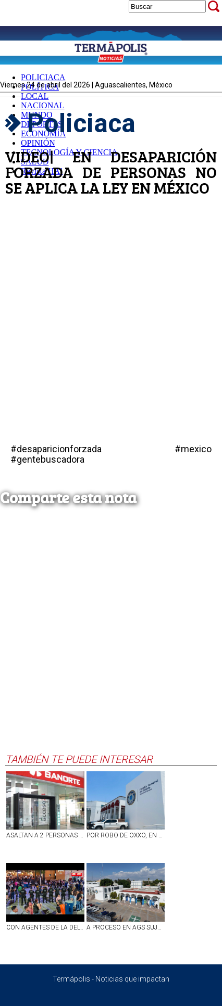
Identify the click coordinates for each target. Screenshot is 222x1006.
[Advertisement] (108, 639)
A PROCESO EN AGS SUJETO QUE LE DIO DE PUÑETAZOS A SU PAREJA (126, 927)
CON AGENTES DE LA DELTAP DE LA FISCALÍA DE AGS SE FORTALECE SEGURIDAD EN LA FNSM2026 (45, 927)
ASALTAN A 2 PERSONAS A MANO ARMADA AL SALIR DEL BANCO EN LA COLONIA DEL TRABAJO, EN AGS (45, 835)
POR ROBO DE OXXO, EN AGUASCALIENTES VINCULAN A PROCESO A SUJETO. (126, 835)
